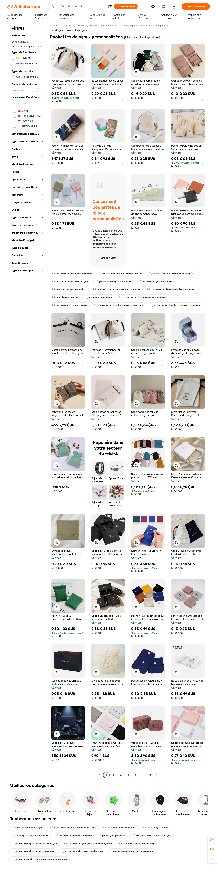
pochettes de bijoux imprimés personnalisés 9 (175, 305)
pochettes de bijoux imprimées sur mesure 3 (171, 289)
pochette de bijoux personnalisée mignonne (88, 843)
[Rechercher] (126, 6)
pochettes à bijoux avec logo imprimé (82, 851)
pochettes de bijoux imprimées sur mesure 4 (118, 305)
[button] (110, 6)
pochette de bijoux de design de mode (33, 851)
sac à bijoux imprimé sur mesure (30, 835)
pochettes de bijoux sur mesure (113, 281)
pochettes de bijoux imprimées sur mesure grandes (40, 859)
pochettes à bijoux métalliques (69, 305)
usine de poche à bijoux (98, 297)
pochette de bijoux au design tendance (131, 851)
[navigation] (27, 401)
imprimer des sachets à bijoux (69, 289)
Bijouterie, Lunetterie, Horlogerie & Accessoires (90, 25)
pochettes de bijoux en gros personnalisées (143, 297)
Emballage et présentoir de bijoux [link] (68, 30)
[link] (212, 839)
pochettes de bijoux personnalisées (72, 273)
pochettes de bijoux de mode (119, 827)
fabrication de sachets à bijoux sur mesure (116, 289)
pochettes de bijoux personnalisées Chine (73, 827)
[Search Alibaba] (78, 7)
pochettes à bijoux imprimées (155, 281)
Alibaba (54, 25)
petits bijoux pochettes (112, 835)
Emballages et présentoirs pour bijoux (144, 25)
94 (149, 775)
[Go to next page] (157, 775)
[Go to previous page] (99, 775)
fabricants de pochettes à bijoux (70, 281)
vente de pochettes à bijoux (28, 827)
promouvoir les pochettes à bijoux (138, 843)
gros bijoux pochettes (65, 297)
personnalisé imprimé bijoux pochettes (120, 273)
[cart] (164, 7)
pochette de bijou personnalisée (73, 835)
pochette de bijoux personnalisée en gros (34, 843)
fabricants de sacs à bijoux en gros (152, 835)
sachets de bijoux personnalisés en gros (171, 273)
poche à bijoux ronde (155, 827)
